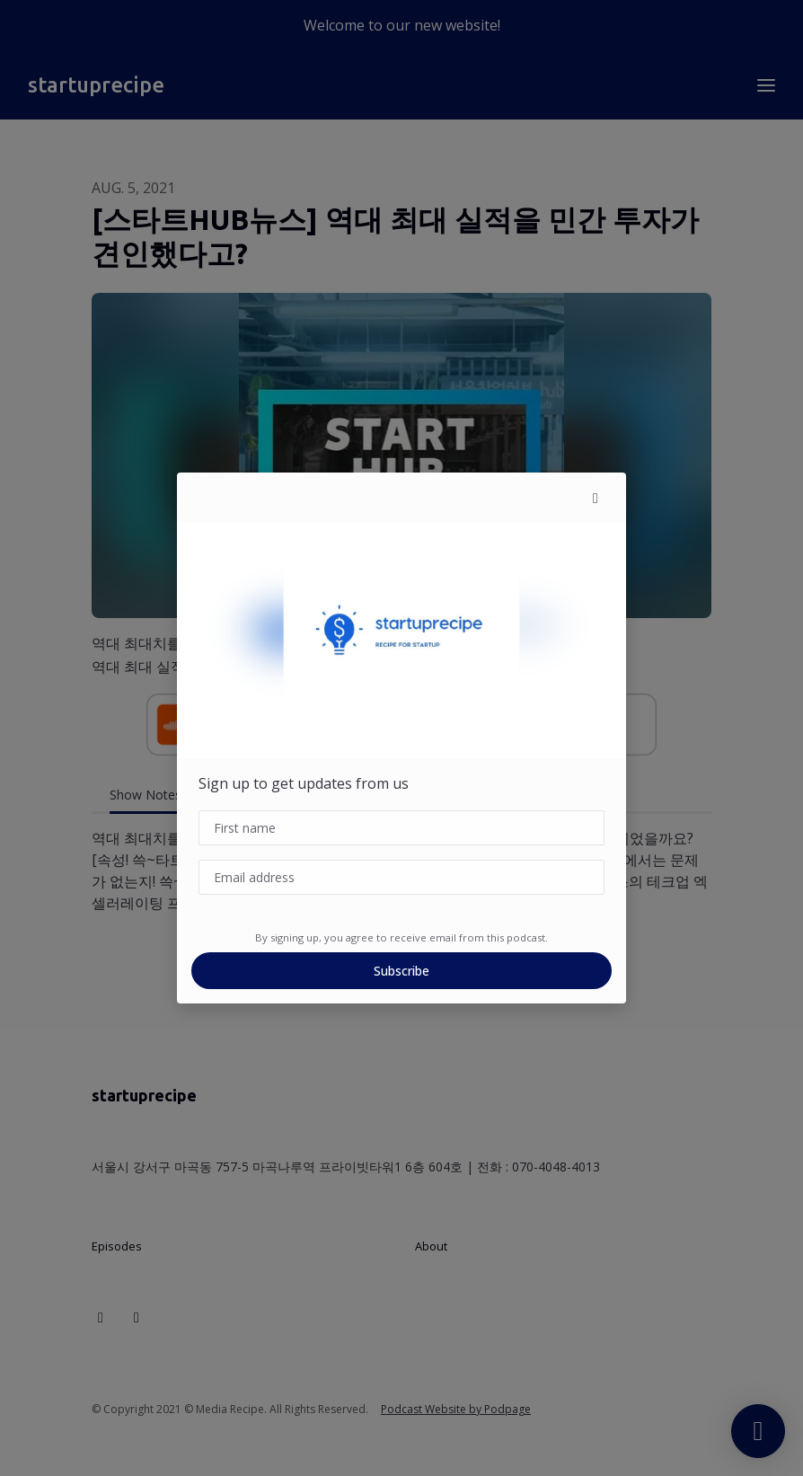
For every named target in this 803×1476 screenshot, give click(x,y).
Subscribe (401, 970)
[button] (595, 497)
